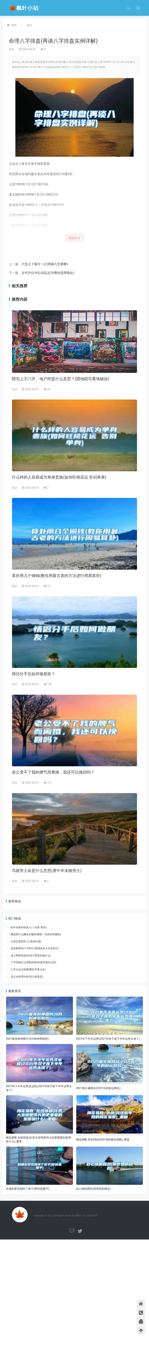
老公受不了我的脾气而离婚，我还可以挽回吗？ (53, 772)
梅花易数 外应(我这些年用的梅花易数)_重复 (102, 1139)
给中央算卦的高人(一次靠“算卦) (29, 927)
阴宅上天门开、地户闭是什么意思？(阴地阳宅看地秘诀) (60, 378)
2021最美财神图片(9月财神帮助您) (27, 1038)
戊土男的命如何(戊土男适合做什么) (31, 955)
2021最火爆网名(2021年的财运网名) (98, 1088)
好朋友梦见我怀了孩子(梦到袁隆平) (27, 1188)
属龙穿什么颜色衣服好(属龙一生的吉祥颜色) (36, 934)
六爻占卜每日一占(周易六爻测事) (44, 264)
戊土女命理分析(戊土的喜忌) (27, 976)
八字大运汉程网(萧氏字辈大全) (28, 969)
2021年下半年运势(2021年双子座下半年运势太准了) (108, 1038)
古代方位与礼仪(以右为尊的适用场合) (47, 273)
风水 (29, 25)
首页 (14, 25)
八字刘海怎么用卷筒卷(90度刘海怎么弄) (33, 962)
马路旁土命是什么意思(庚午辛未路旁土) (47, 870)
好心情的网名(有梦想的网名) (93, 1188)
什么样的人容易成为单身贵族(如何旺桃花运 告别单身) (59, 477)
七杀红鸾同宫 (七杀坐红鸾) (26, 941)
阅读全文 (74, 238)
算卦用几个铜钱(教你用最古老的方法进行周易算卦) (56, 575)
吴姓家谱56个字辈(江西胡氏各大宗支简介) (35, 948)
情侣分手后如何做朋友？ (33, 673)
